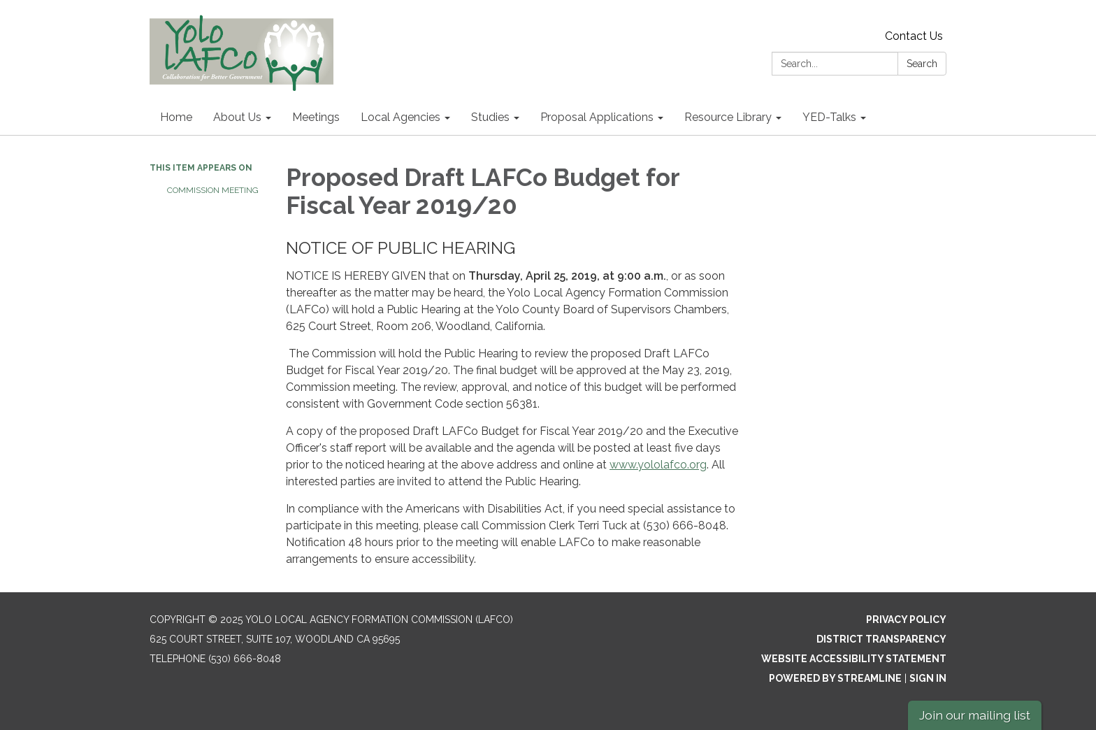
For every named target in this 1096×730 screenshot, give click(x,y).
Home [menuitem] (176, 117)
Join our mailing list (974, 715)
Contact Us (914, 36)
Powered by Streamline (835, 678)
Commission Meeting (213, 190)
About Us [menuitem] (237, 117)
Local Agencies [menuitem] (400, 117)
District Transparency (881, 639)
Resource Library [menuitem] (728, 117)
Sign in (927, 678)
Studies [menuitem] (490, 117)
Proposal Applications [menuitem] (597, 117)
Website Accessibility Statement (853, 658)
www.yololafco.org (658, 464)
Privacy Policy (906, 619)
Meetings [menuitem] (316, 117)
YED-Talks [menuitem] (829, 117)
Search (922, 63)
